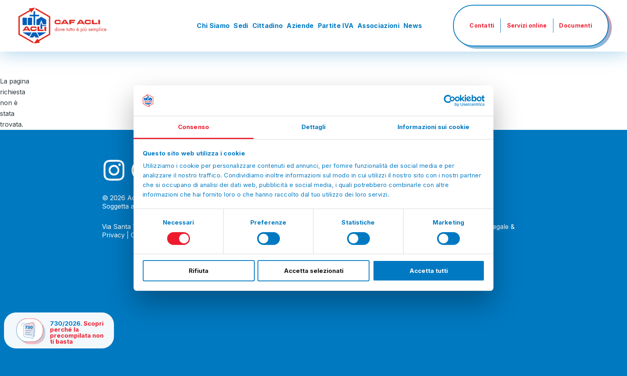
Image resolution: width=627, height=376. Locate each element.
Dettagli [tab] (314, 127)
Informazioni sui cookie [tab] (433, 127)
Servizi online (527, 25)
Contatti (481, 25)
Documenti (575, 25)
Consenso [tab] (193, 127)
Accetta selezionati (313, 271)
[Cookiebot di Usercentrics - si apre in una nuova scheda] (450, 101)
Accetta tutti (428, 271)
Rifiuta (198, 271)
